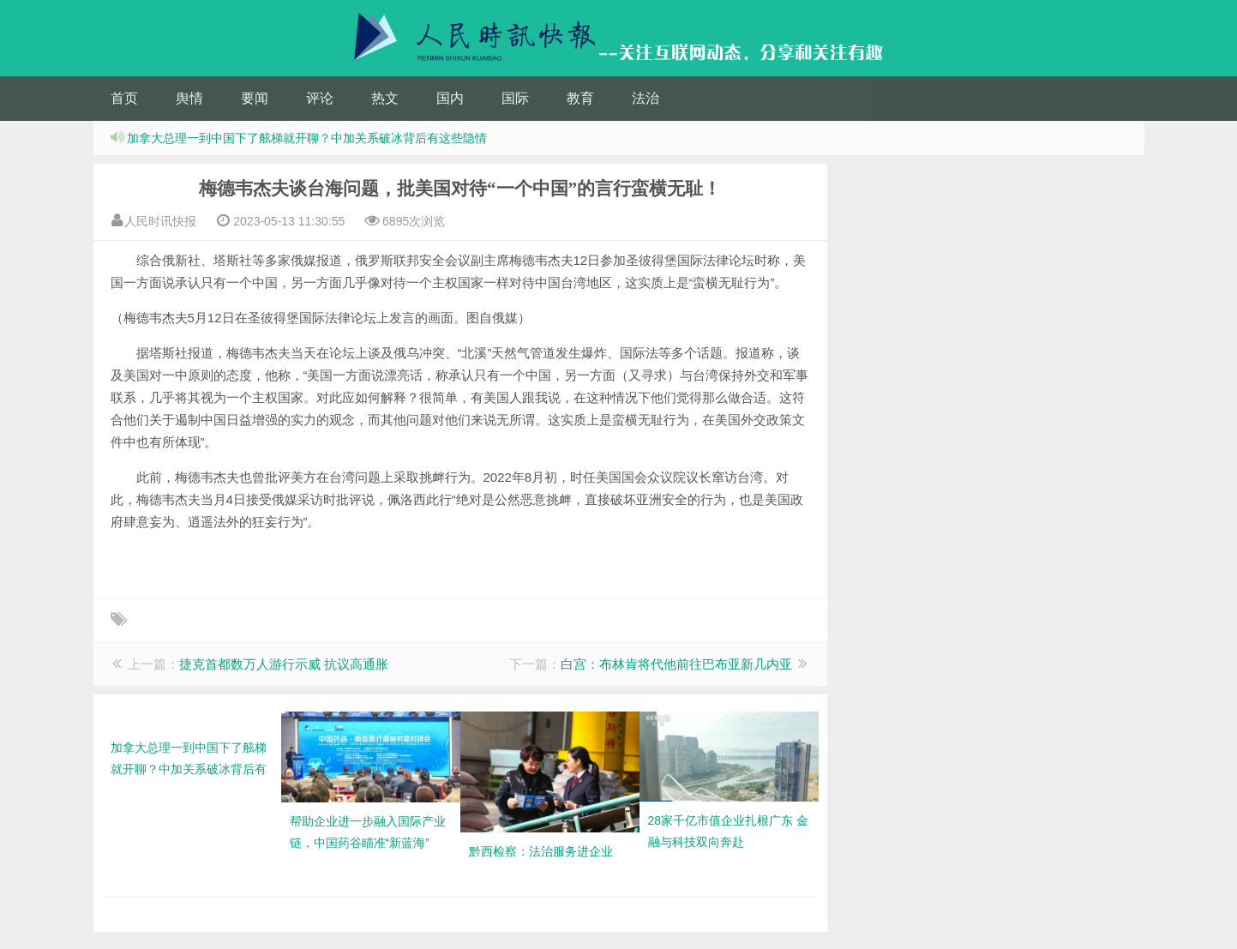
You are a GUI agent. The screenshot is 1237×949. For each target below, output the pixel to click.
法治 (645, 98)
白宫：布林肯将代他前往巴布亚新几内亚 (676, 664)
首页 (124, 98)
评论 (319, 98)
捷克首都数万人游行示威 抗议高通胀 (283, 664)
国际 (515, 98)
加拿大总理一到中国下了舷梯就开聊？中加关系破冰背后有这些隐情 (307, 138)
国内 (450, 98)
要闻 (254, 98)
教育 (580, 98)
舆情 (189, 98)
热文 (385, 98)
